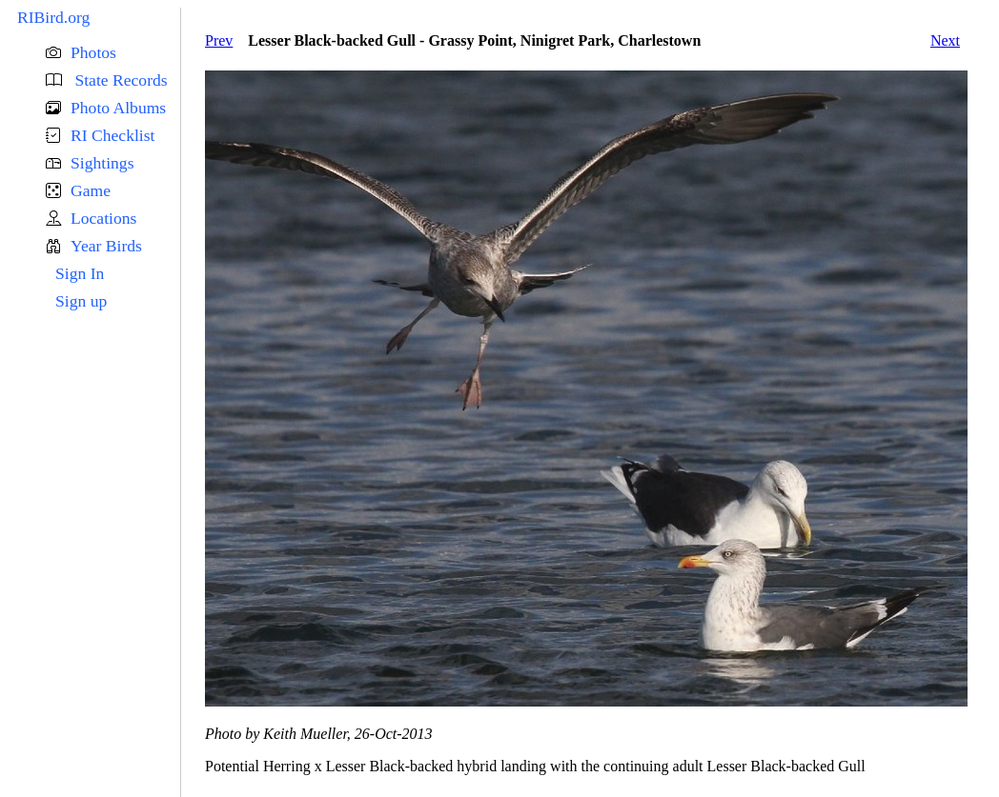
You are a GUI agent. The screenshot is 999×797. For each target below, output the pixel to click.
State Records (119, 80)
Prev (219, 40)
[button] (113, 53)
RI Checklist (112, 135)
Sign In (79, 273)
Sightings (102, 162)
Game (91, 190)
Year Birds (106, 245)
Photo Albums (118, 107)
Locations (103, 218)
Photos (93, 52)
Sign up (81, 300)
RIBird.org (53, 17)
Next (945, 40)
